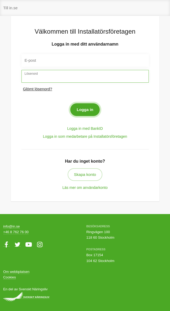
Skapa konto (85, 174)
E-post (30, 60)
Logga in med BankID (85, 128)
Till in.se (10, 8)
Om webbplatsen (16, 272)
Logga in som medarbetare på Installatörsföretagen (85, 136)
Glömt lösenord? (37, 89)
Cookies (9, 277)
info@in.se (11, 226)
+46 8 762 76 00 (16, 232)
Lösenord (31, 73)
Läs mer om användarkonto (84, 187)
